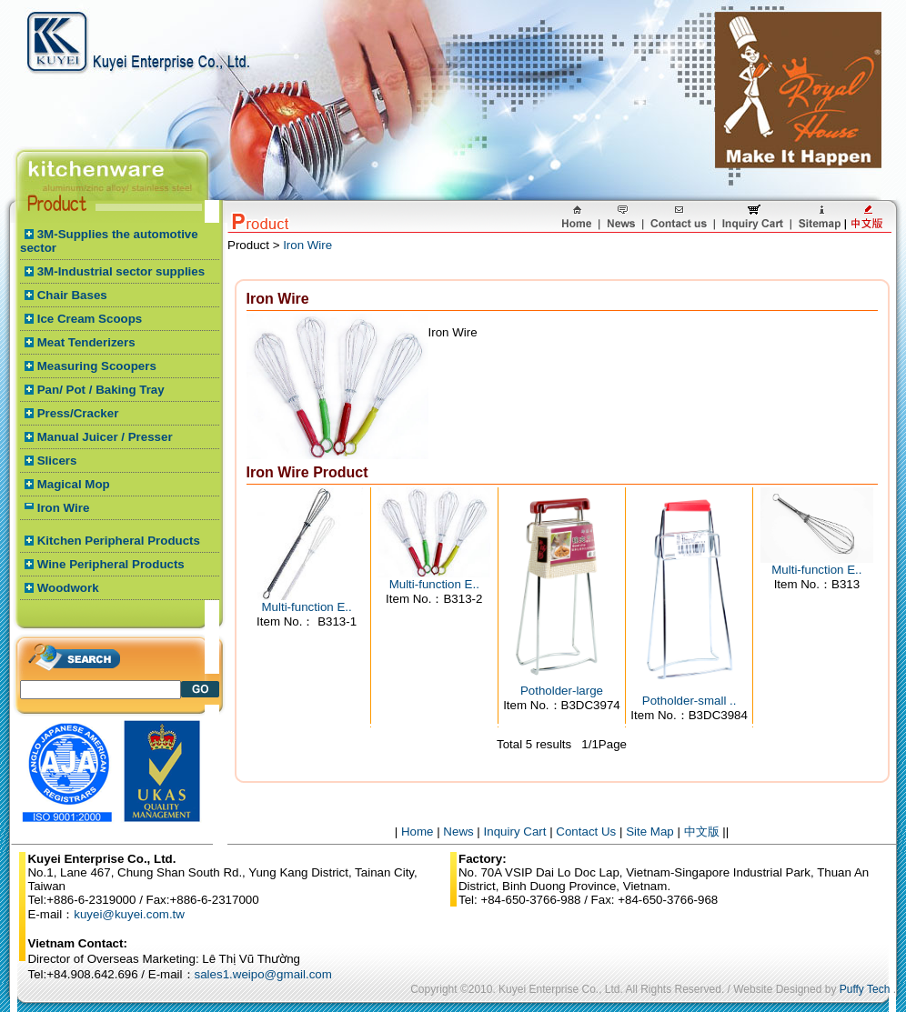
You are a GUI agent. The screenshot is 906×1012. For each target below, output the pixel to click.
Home (417, 831)
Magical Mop (73, 484)
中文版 (702, 831)
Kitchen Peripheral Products (118, 540)
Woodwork (68, 588)
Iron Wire (63, 508)
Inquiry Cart (515, 831)
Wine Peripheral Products (111, 564)
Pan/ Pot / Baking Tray (101, 389)
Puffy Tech (865, 989)
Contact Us (586, 831)
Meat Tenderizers (86, 342)
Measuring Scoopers (96, 366)
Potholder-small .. (689, 700)
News (458, 831)
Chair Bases (72, 295)
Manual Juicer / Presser (105, 437)
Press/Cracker (78, 413)
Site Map (650, 831)
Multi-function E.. (306, 607)
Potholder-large (561, 690)
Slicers (57, 460)
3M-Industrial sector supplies (121, 271)
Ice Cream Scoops (90, 319)
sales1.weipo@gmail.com (263, 974)
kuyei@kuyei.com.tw (129, 914)
